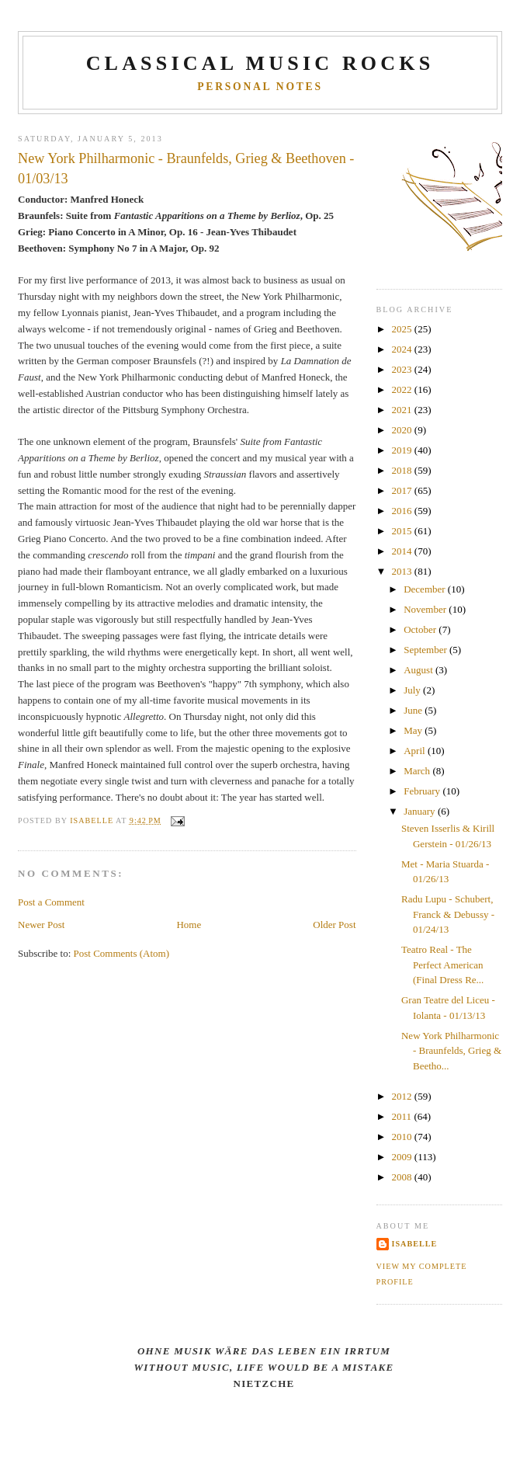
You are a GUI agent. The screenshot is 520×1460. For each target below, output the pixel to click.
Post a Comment (51, 902)
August (419, 670)
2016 (403, 510)
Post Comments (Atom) (122, 953)
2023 (403, 369)
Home (188, 924)
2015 (403, 531)
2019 (403, 450)
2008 (403, 1177)
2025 (403, 329)
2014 (403, 551)
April (416, 750)
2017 (403, 490)
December (426, 589)
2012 (403, 1096)
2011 (403, 1116)
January (421, 811)
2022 (403, 389)
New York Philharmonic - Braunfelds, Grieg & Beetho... (451, 1051)
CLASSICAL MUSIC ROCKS (260, 63)
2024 (403, 349)
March (418, 771)
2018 (403, 470)
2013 (403, 571)
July (413, 690)
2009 (403, 1157)
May (414, 730)
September (426, 649)
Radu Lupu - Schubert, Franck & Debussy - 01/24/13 (447, 914)
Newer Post (41, 924)
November (426, 609)
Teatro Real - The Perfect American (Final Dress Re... (442, 964)
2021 (403, 409)
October (421, 629)
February (423, 791)
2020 (403, 430)
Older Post (334, 924)
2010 (403, 1136)
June (414, 710)
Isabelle (415, 1243)
